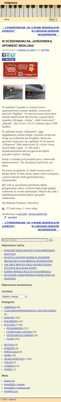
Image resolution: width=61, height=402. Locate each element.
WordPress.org (11, 391)
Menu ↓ (53, 19)
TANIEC (8, 369)
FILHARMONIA (15, 328)
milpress (10, 2)
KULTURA (22, 214)
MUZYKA (9, 344)
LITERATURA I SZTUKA (19, 332)
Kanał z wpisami (14, 384)
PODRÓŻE (9, 348)
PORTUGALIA (11, 351)
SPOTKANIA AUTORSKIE (20, 335)
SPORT (7, 355)
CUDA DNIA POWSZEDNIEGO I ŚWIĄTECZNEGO (30, 310)
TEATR (10, 339)
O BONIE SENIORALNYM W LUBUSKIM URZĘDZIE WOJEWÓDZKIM (45, 31)
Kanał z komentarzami (17, 388)
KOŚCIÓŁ (9, 317)
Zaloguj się (9, 380)
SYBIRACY (10, 366)
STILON (8, 362)
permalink (12, 217)
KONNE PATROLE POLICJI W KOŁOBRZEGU (27, 271)
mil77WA (45, 50)
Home (6, 19)
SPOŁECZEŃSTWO (37, 214)
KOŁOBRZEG (11, 321)
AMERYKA (10, 307)
